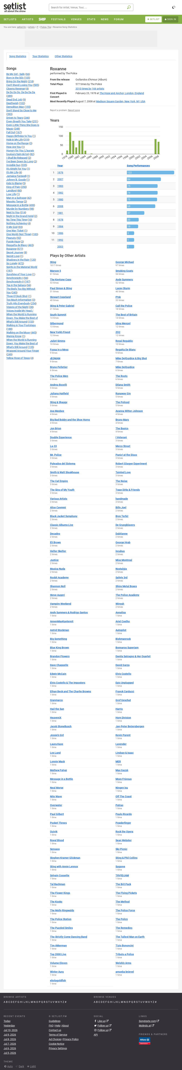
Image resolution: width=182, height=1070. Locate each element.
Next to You (12, 212)
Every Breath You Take (18, 121)
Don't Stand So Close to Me (21, 110)
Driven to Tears (14, 117)
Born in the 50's (14, 77)
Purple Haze (13, 241)
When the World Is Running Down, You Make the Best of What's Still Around (22, 343)
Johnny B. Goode (16, 179)
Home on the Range (17, 143)
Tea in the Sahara (16, 285)
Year (60, 165)
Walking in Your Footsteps (21, 325)
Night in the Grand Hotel (19, 216)
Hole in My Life (14, 139)
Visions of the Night (17, 307)
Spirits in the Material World (21, 267)
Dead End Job (14, 99)
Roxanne (11, 248)
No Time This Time (16, 219)
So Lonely (11, 263)
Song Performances (138, 165)
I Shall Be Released (16, 157)
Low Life (11, 194)
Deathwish (12, 103)
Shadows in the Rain (17, 259)
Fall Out (10, 132)
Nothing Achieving (16, 223)
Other (63, 56)
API (96, 1034)
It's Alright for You (16, 168)
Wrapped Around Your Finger (22, 350)
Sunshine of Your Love (18, 274)
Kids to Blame (14, 183)
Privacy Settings (58, 1048)
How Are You (13, 146)
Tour (40, 56)
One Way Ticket (15, 230)
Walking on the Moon (18, 332)
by (90, 88)
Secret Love (12, 256)
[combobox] (91, 7)
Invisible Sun (13, 165)
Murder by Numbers (17, 208)
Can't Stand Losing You (19, 85)
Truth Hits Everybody (18, 303)
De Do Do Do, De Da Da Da (20, 92)
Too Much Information (18, 299)
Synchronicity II (15, 281)
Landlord (11, 190)
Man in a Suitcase (16, 197)
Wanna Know (13, 336)
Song (17, 56)
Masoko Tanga (14, 201)
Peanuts (11, 237)
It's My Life (12, 172)
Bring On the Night (16, 81)
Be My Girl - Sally (15, 74)
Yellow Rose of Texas (18, 358)
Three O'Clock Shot (16, 296)
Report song (74, 110)
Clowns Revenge (15, 88)
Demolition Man (15, 106)
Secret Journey (14, 252)
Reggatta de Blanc (16, 245)
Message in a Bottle (17, 205)
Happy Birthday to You (19, 136)
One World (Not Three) (18, 234)
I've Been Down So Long (19, 161)
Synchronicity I (14, 277)
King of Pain (13, 186)
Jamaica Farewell (16, 176)
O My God (11, 227)
